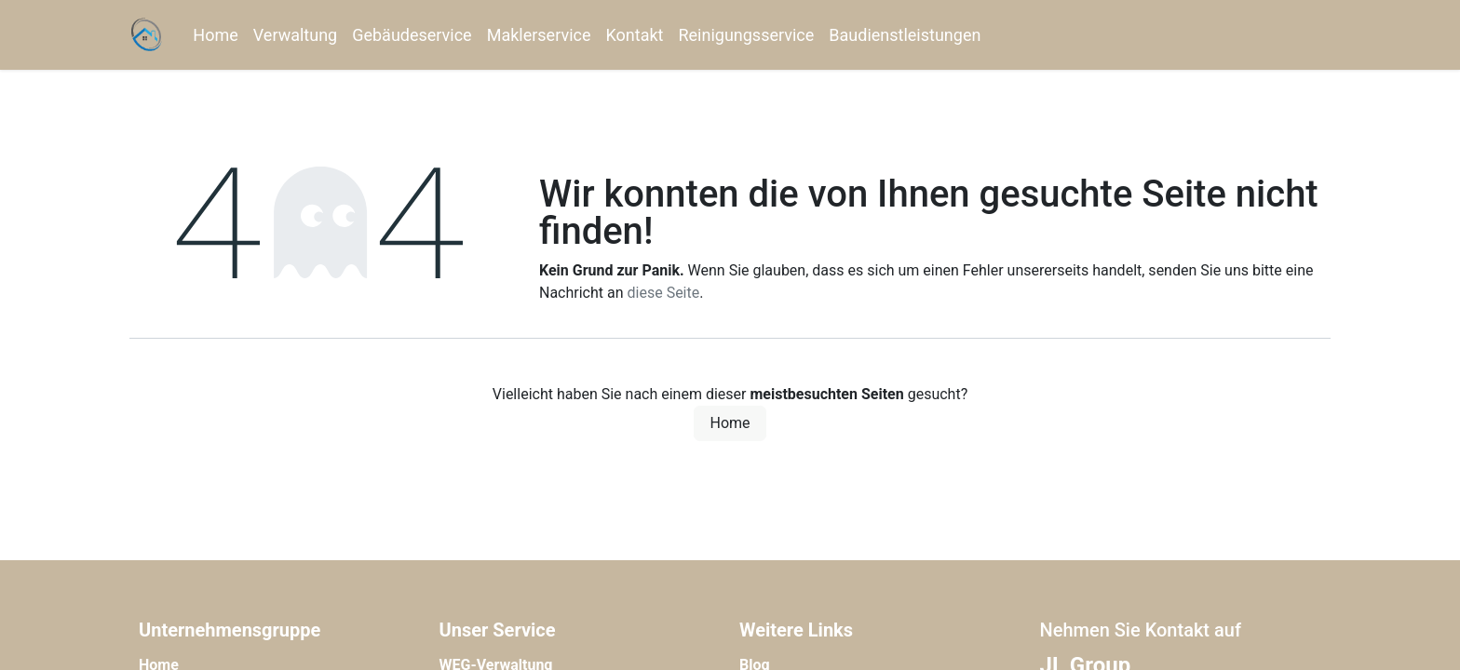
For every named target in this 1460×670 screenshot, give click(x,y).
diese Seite (664, 293)
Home (730, 423)
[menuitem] (215, 35)
